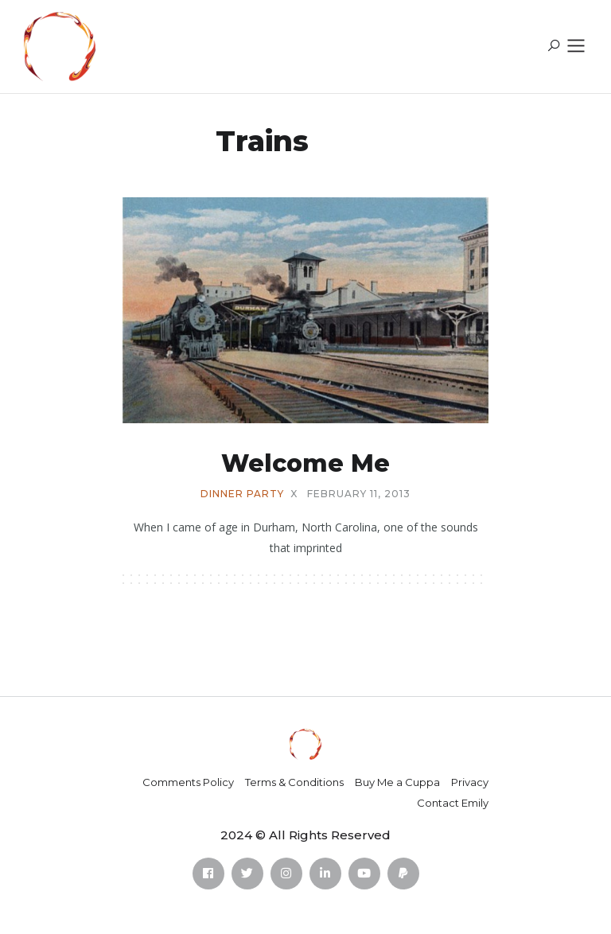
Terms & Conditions (294, 782)
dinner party (242, 494)
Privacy (469, 782)
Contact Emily (452, 802)
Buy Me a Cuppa (397, 782)
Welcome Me (305, 463)
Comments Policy (188, 782)
